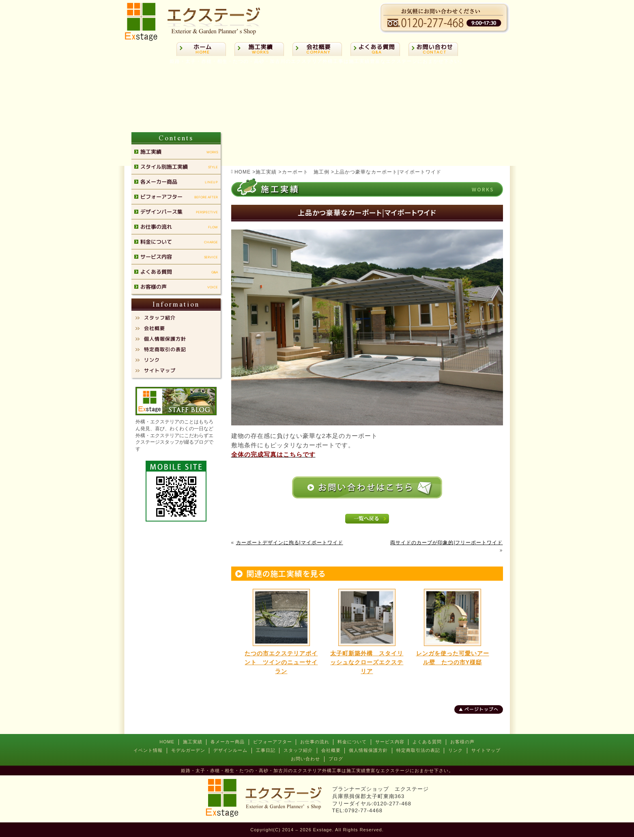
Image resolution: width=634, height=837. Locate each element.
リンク (455, 750)
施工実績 (192, 741)
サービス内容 (389, 741)
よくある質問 (427, 741)
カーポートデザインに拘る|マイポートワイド (289, 542)
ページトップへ (481, 709)
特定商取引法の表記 (418, 750)
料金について (352, 741)
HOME (166, 741)
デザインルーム (230, 750)
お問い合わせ (305, 758)
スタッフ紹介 (298, 750)
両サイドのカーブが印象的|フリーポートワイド (446, 542)
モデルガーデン (188, 750)
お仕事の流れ (314, 741)
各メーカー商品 (228, 741)
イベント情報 (148, 750)
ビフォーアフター (272, 741)
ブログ (336, 758)
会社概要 (331, 750)
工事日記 (265, 750)
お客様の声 (462, 741)
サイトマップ (486, 750)
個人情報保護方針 (368, 750)
